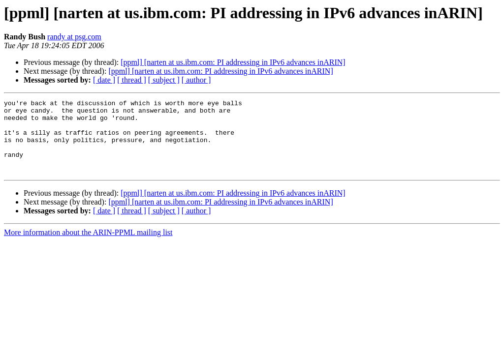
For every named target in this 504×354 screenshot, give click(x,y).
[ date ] (104, 80)
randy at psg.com (74, 36)
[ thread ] (131, 80)
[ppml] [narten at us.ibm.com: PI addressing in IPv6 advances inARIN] (233, 62)
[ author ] (196, 80)
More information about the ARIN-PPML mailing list (88, 247)
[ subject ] (164, 80)
